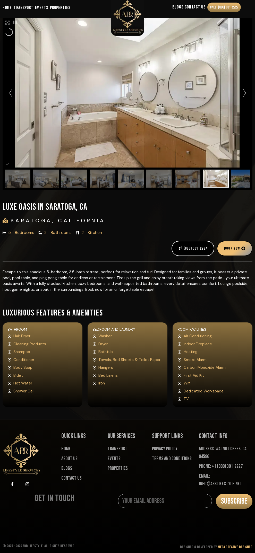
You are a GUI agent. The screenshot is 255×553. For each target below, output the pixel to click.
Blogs (176, 7)
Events (41, 7)
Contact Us (193, 7)
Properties (60, 7)
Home (7, 7)
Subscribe (234, 501)
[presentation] (157, 524)
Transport (23, 7)
